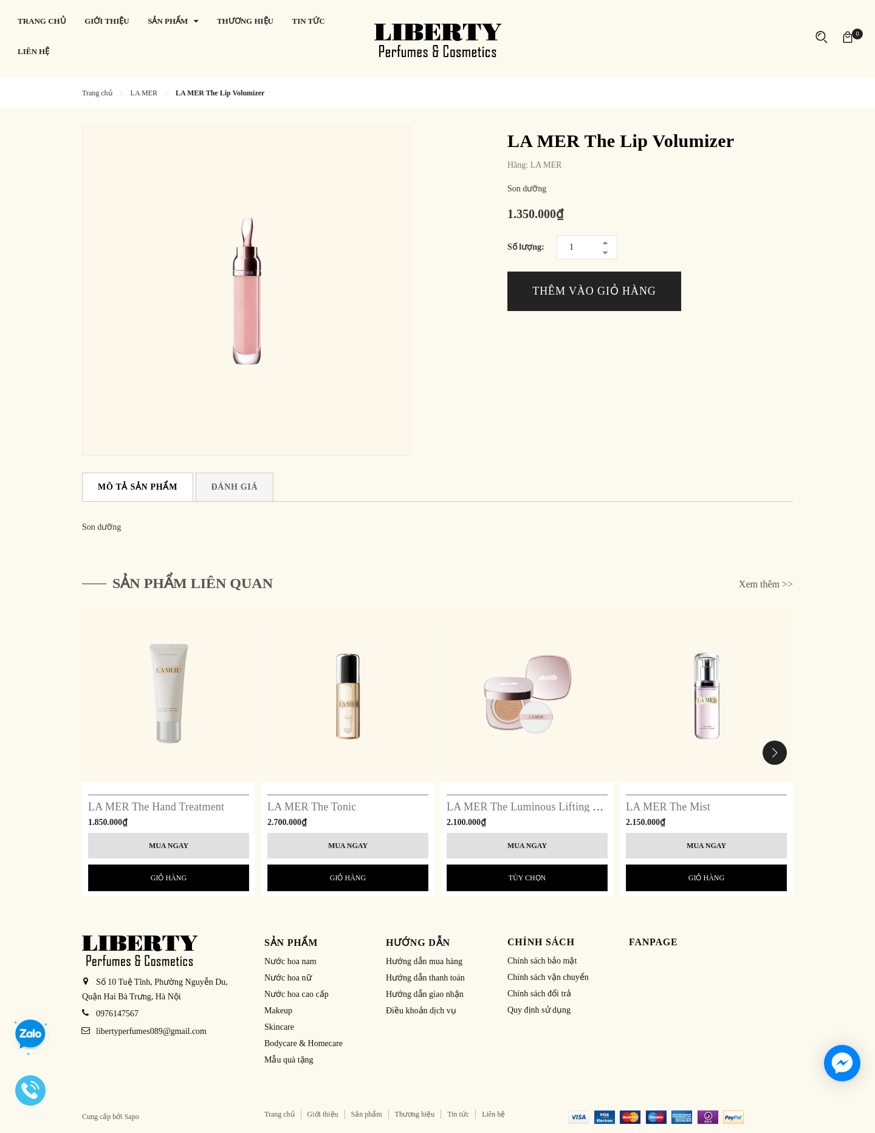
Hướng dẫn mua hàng (424, 961)
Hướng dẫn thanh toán (425, 977)
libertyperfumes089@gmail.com (151, 1031)
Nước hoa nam (290, 961)
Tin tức (458, 1114)
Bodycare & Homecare (303, 1043)
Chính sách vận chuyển (548, 977)
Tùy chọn (527, 878)
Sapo (132, 1116)
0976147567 (117, 1013)
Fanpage (653, 942)
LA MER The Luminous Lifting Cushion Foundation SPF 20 (583, 807)
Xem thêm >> (766, 584)
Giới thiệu (322, 1114)
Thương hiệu (415, 1114)
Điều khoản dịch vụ (421, 1010)
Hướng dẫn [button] (418, 942)
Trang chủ (279, 1114)
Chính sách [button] (541, 942)
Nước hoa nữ (288, 977)
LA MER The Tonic (311, 807)
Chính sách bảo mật (542, 960)
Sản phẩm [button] (291, 942)
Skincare (279, 1027)
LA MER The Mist (668, 807)
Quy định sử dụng (539, 1010)
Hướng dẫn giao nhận (425, 994)
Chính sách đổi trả (539, 993)
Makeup (278, 1010)
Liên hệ (493, 1114)
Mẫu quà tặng (289, 1059)
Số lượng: (525, 247)
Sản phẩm (366, 1114)
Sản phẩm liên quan (192, 583)
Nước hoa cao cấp (296, 994)
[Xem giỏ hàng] (848, 36)
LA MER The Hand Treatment (156, 807)
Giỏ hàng (169, 878)
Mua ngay (168, 845)
